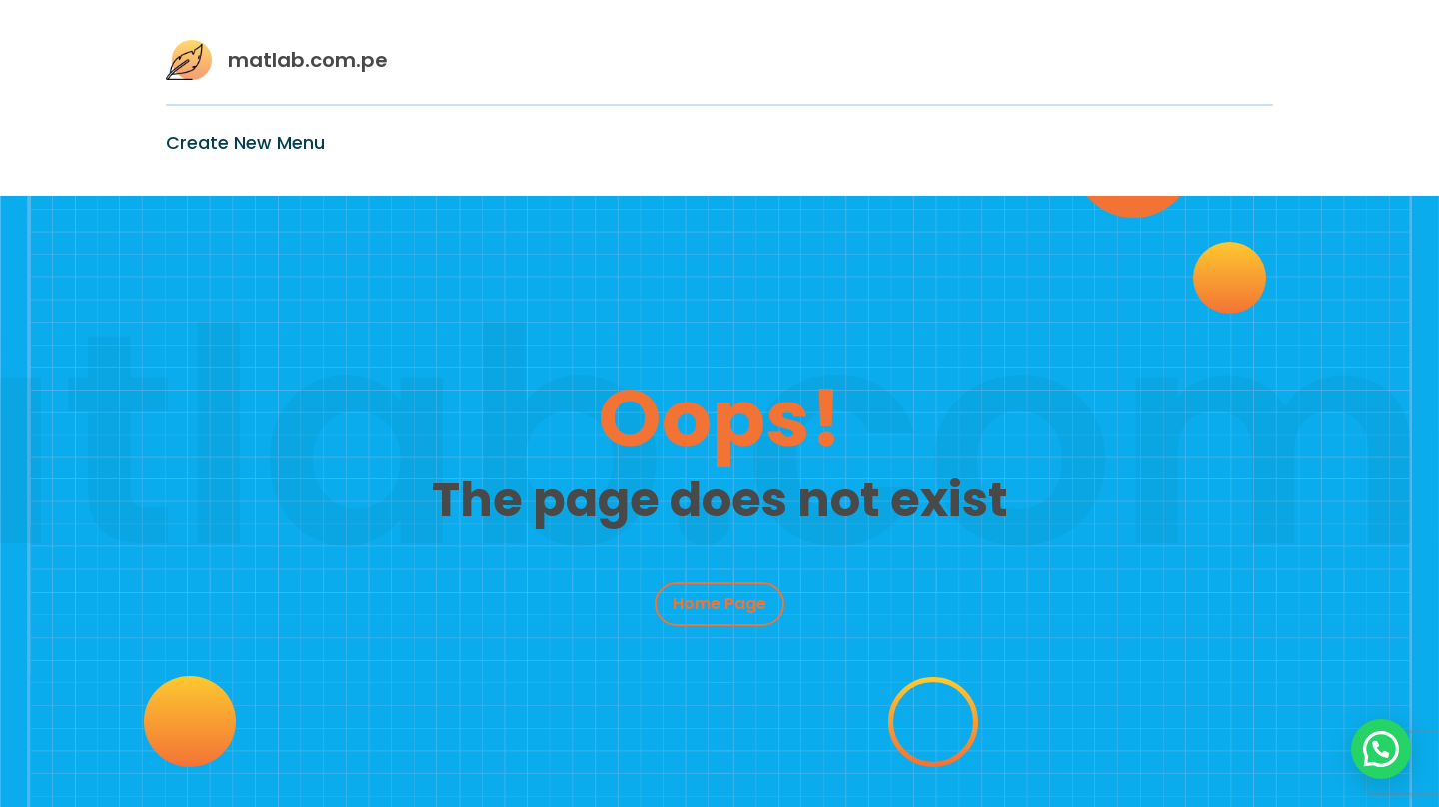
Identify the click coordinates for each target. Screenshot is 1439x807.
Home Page (719, 603)
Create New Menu (245, 143)
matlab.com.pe (308, 60)
